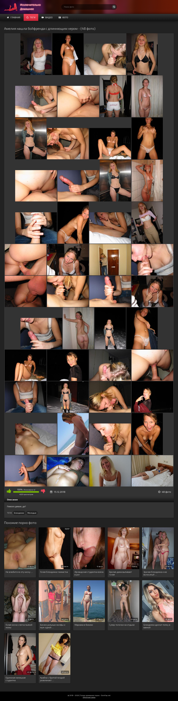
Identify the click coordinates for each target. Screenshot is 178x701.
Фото (63, 17)
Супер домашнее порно (25, 7)
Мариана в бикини (84, 624)
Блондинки (19, 513)
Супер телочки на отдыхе (122, 624)
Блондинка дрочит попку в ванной (157, 626)
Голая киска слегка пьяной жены (19, 626)
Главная (13, 17)
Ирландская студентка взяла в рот (89, 573)
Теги (30, 17)
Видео (47, 17)
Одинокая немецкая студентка (16, 679)
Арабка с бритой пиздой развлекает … (52, 679)
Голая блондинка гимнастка (54, 572)
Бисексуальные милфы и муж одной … (52, 626)
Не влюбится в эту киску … (19, 572)
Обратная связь (89, 697)
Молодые (32, 513)
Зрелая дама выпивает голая (120, 573)
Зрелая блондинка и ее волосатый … (155, 573)
